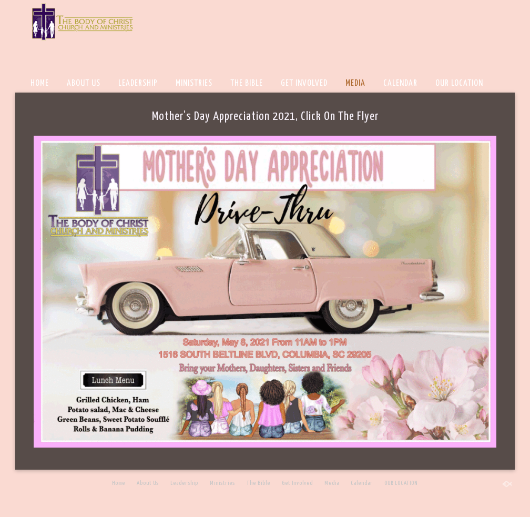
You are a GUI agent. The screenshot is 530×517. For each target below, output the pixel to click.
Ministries (194, 83)
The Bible (246, 83)
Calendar (400, 83)
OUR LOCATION (459, 83)
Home (39, 83)
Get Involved (304, 83)
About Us (83, 83)
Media (355, 83)
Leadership (138, 83)
